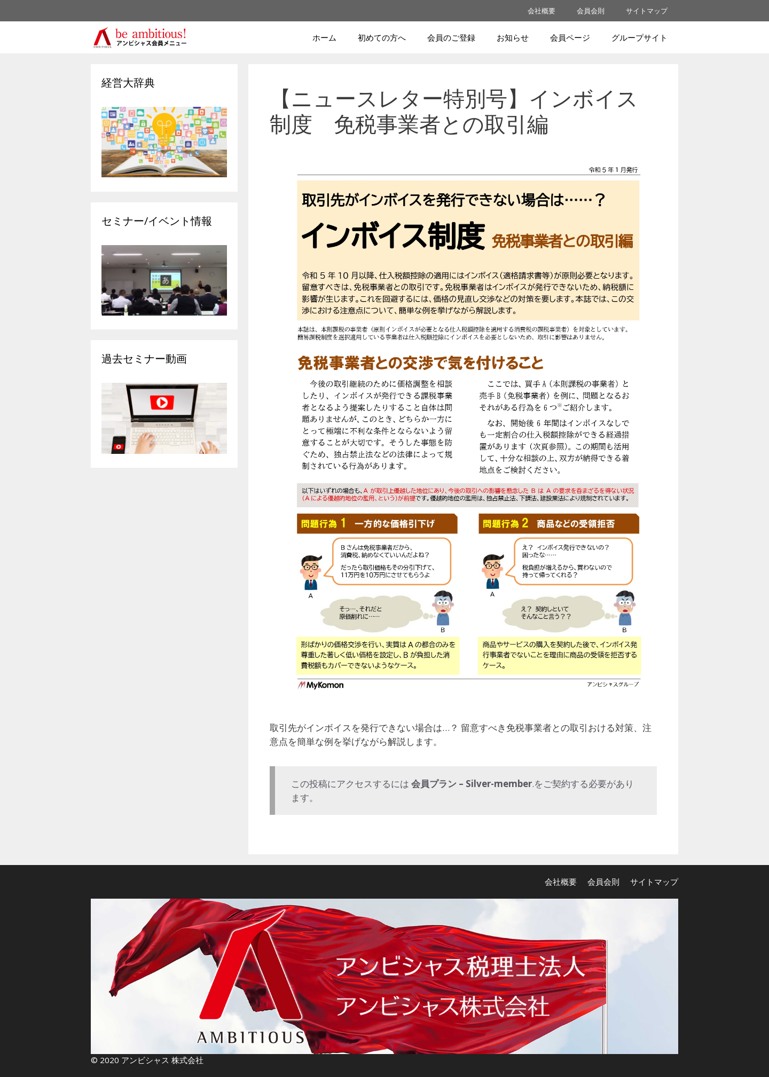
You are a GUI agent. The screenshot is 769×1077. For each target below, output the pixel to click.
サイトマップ (647, 10)
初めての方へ (382, 37)
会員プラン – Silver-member (471, 783)
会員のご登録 (451, 37)
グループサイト (639, 37)
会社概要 (541, 10)
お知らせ (513, 37)
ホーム (324, 37)
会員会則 (591, 10)
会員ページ (570, 37)
